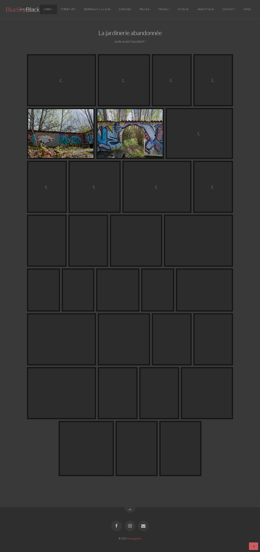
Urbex (47, 9)
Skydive (183, 9)
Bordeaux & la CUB (97, 9)
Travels (163, 9)
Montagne (27, 9)
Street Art (67, 9)
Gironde (125, 9)
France (144, 9)
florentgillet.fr (134, 538)
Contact (228, 9)
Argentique (205, 9)
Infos (247, 9)
